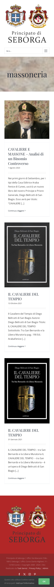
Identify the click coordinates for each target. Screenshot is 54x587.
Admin (45, 568)
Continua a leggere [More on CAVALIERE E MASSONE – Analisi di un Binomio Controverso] (16, 210)
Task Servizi (22, 568)
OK (44, 581)
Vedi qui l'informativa (25, 583)
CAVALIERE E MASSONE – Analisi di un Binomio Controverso (25, 156)
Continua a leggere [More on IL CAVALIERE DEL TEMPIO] (16, 346)
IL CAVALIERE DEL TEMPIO (23, 296)
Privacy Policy (35, 568)
